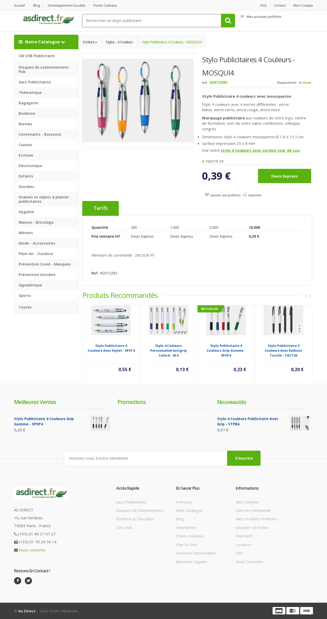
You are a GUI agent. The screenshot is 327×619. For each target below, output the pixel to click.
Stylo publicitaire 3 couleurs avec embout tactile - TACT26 (283, 350)
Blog (36, 5)
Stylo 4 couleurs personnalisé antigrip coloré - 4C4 (168, 350)
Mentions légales (191, 561)
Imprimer (255, 195)
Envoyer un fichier (252, 527)
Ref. (205, 83)
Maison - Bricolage (36, 222)
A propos (184, 501)
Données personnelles (196, 552)
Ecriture (26, 155)
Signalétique (30, 284)
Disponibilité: (287, 83)
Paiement (244, 536)
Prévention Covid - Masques (45, 264)
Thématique (30, 92)
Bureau (25, 123)
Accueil (19, 5)
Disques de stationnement (140, 510)
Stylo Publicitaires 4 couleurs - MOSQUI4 (175, 41)
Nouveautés (231, 402)
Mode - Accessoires (37, 243)
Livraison (243, 544)
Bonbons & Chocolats (135, 519)
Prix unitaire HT (105, 236)
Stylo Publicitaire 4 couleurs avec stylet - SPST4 (111, 348)
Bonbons (27, 113)
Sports (25, 295)
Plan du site (186, 544)
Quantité (99, 227)
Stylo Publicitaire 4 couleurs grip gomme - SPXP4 (226, 350)
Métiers (26, 232)
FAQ (263, 5)
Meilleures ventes (35, 402)
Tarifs (101, 208)
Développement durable (67, 5)
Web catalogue (189, 510)
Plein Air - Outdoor (36, 253)
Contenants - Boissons (40, 134)
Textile (25, 307)
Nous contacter (32, 549)
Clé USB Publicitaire (37, 55)
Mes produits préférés (261, 16)
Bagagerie (28, 102)
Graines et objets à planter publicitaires (44, 199)
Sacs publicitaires (131, 501)
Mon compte (303, 5)
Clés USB (124, 527)
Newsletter (186, 527)
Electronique (30, 165)
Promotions (132, 402)
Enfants (26, 176)
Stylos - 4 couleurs (120, 41)
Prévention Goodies (37, 274)
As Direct (27, 610)
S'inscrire (244, 458)
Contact (280, 5)
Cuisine (25, 144)
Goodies (26, 186)
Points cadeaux (106, 5)
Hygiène (26, 211)
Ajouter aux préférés (225, 195)
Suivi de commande (253, 510)
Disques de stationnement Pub (44, 69)
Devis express (284, 176)
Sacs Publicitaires (35, 81)
